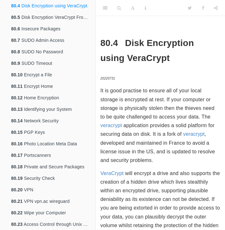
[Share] (215, 8)
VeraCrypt (112, 173)
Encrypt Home (32, 86)
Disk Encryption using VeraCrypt (49, 5)
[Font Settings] (133, 8)
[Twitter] (190, 8)
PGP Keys (28, 132)
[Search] (119, 8)
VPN (22, 189)
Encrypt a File (31, 74)
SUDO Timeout (31, 63)
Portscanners (31, 155)
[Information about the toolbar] (145, 8)
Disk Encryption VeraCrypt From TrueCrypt (53, 17)
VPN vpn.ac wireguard (40, 201)
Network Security (35, 120)
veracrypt (111, 125)
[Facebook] (203, 8)
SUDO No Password (37, 51)
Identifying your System (41, 109)
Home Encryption (35, 97)
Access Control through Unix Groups (53, 224)
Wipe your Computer (38, 212)
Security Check (33, 178)
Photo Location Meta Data (44, 143)
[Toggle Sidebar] (105, 8)
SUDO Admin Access (37, 40)
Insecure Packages (36, 28)
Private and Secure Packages (47, 166)
